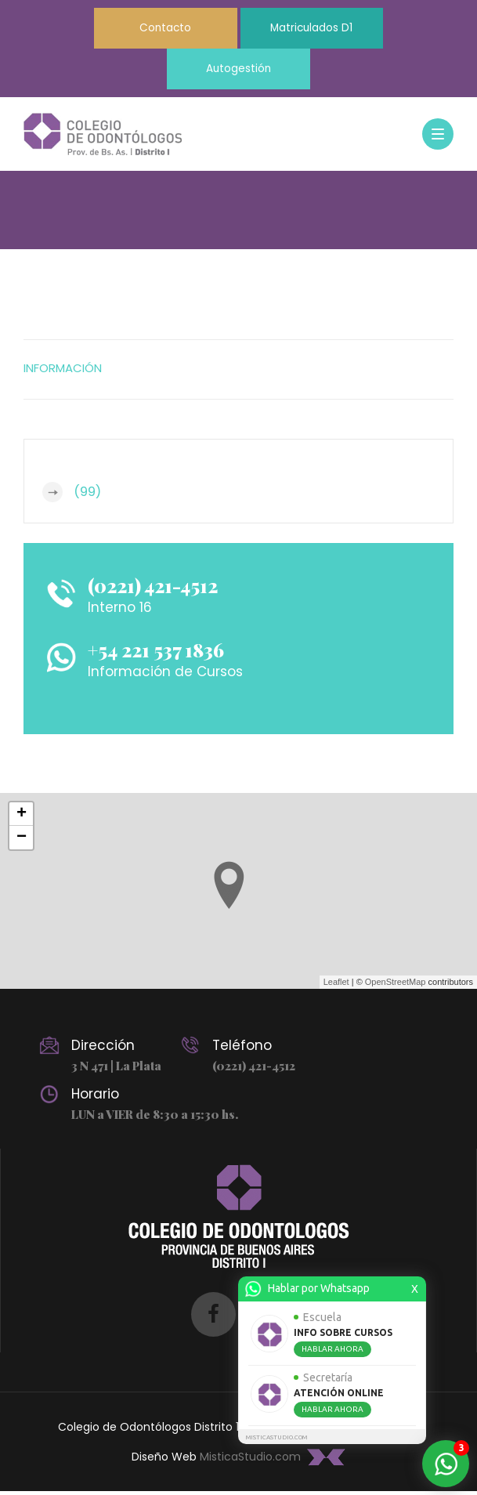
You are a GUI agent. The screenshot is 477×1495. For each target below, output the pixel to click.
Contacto (159, 29)
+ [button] (21, 817)
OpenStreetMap (395, 985)
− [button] (21, 840)
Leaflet (336, 985)
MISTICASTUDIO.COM (276, 1437)
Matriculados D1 (318, 29)
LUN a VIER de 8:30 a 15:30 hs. (154, 1118)
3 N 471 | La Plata (116, 1069)
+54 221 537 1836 (161, 653)
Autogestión (238, 71)
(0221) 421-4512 (157, 588)
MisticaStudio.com (250, 1460)
